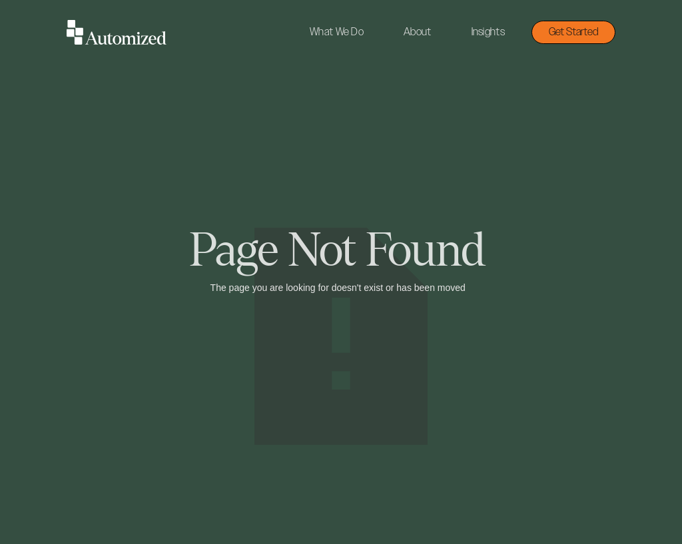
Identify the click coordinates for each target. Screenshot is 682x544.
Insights (488, 32)
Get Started (573, 32)
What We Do (337, 32)
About (418, 32)
